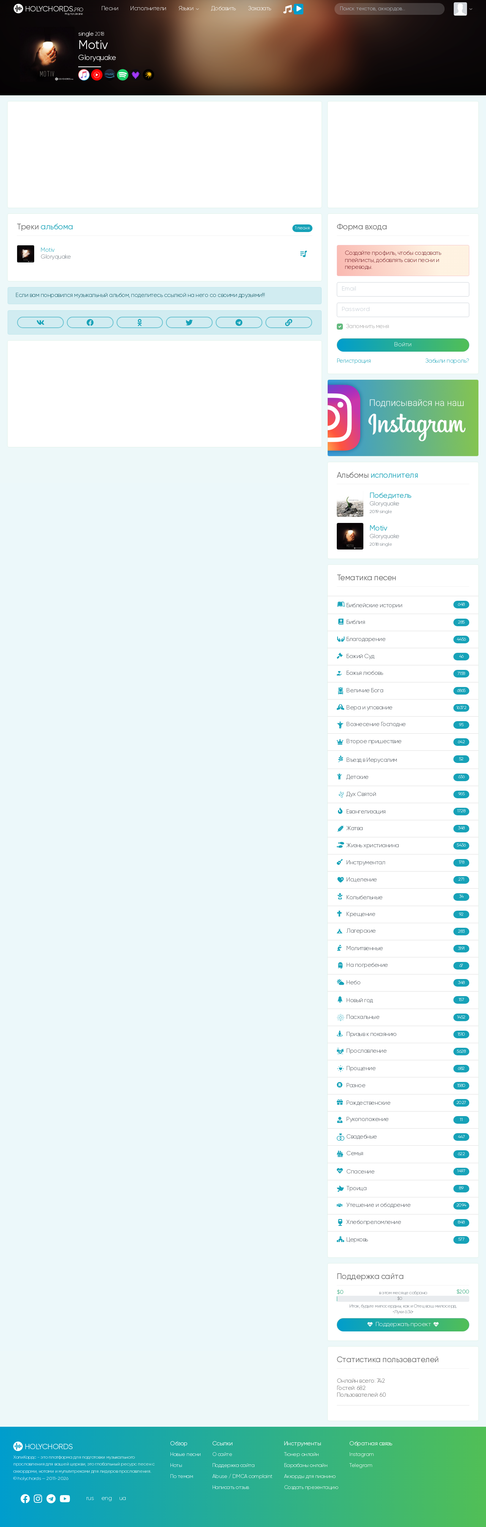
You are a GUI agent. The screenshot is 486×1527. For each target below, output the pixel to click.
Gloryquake (97, 58)
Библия (403, 622)
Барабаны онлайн (306, 1465)
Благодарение (403, 639)
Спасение (403, 1171)
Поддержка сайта (233, 1465)
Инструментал (403, 863)
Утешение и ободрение (403, 1206)
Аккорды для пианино (310, 1476)
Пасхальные (403, 1017)
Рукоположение (403, 1120)
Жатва (403, 828)
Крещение (403, 914)
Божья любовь (403, 673)
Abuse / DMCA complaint (242, 1476)
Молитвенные (403, 948)
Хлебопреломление (403, 1223)
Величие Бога (403, 691)
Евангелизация (403, 811)
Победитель (390, 496)
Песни (109, 8)
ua (122, 1498)
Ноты (176, 1465)
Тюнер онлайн (301, 1454)
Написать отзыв (230, 1487)
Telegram (360, 1465)
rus (90, 1498)
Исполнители (148, 8)
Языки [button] (186, 8)
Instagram (361, 1454)
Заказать (259, 8)
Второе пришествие (403, 742)
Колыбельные (403, 897)
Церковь (403, 1240)
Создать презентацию (311, 1487)
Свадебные (403, 1137)
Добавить (223, 8)
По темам (181, 1476)
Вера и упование (403, 708)
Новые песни (185, 1454)
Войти (403, 345)
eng (106, 1498)
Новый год (403, 1000)
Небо (403, 983)
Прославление (403, 1051)
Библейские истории (403, 605)
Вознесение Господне (403, 725)
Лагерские (403, 931)
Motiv (48, 250)
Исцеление (403, 880)
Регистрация (354, 361)
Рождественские (403, 1103)
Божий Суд (403, 656)
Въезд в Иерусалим (403, 759)
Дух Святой (403, 794)
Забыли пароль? (447, 361)
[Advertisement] (165, 154)
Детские (403, 777)
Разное (403, 1086)
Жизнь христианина (403, 846)
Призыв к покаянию (403, 1034)
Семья (403, 1154)
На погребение (403, 966)
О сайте (222, 1454)
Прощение (403, 1068)
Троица (403, 1188)
